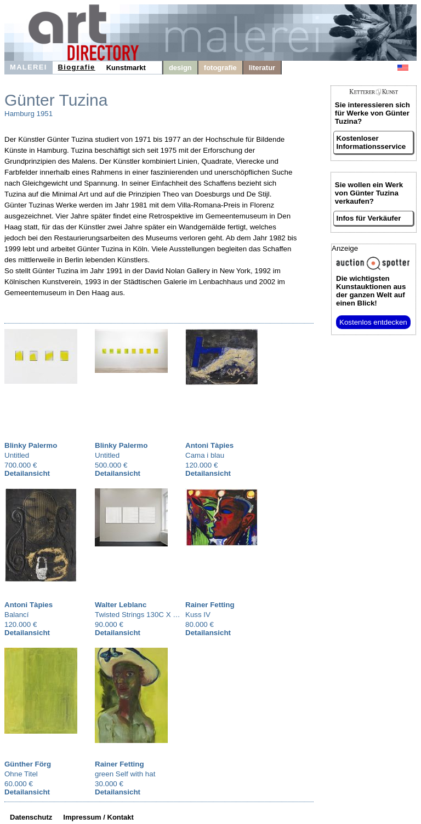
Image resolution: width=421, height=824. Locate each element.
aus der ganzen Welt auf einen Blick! (371, 290)
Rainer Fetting (210, 605)
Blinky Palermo (30, 445)
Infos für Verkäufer (369, 218)
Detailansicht (27, 473)
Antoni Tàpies (209, 445)
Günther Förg (27, 764)
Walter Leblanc (120, 605)
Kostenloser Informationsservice (371, 142)
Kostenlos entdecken (373, 322)
